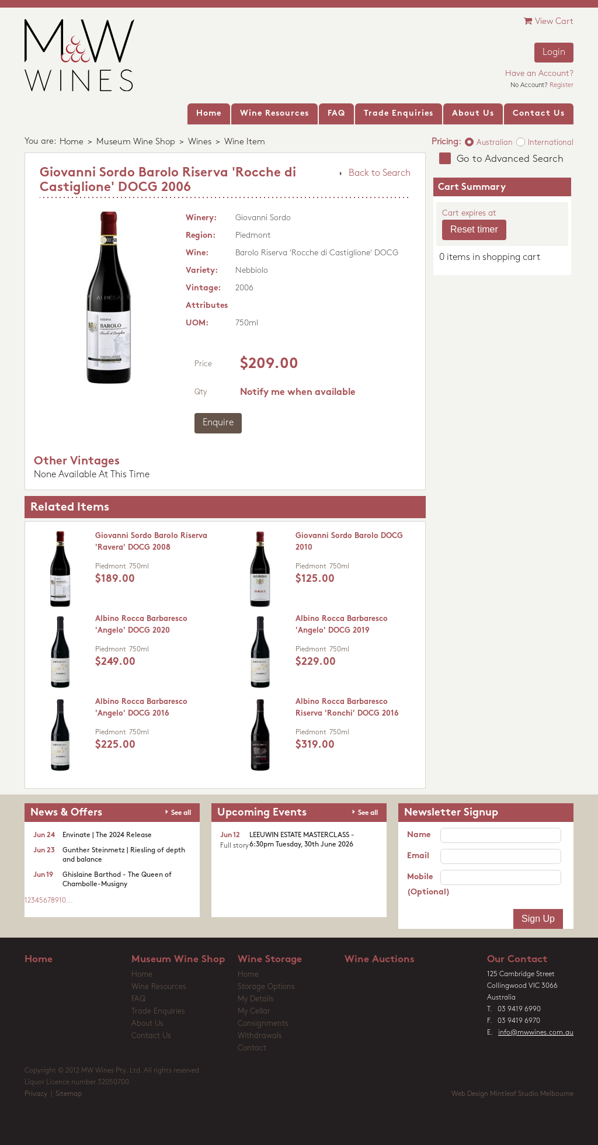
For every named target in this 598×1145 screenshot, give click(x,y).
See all (181, 813)
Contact (252, 1048)
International (550, 143)
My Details (256, 999)
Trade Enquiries (158, 1011)
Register (561, 85)
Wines (199, 142)
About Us (147, 1024)
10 (62, 900)
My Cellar (254, 1011)
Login (554, 52)
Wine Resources (158, 987)
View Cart (548, 21)
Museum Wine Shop (135, 142)
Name (418, 835)
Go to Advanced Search (510, 159)
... (69, 900)
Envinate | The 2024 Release (107, 835)
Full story (234, 845)
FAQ (138, 999)
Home (72, 142)
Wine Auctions (380, 959)
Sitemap (68, 1094)
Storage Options (266, 987)
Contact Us (151, 1036)
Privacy (36, 1094)
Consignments (263, 1024)
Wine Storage (270, 959)
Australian (495, 143)
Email (418, 856)
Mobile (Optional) (423, 885)
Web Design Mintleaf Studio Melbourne (512, 1094)
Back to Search (380, 173)
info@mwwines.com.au (535, 1032)
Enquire (218, 423)
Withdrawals (260, 1036)
